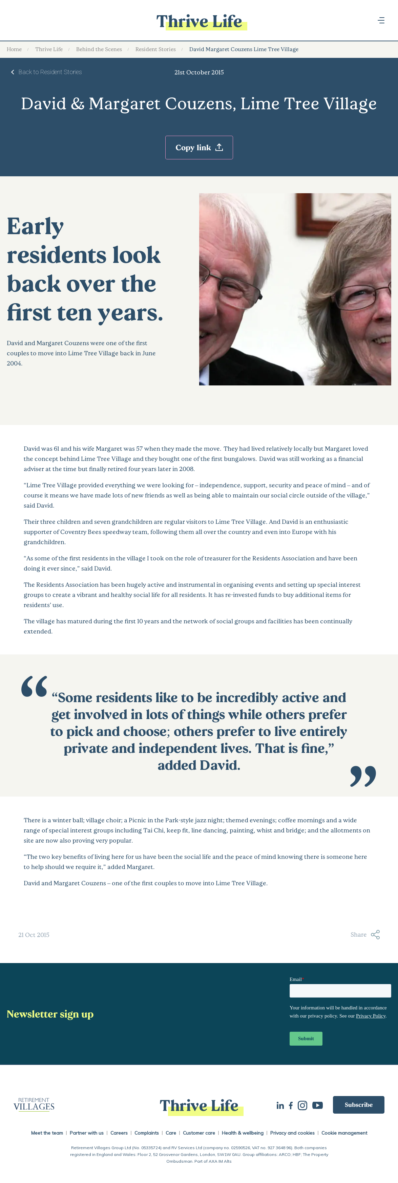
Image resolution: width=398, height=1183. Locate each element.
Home (14, 49)
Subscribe (359, 1104)
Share (365, 934)
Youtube (317, 1104)
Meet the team (47, 1133)
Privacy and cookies (292, 1133)
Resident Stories (155, 49)
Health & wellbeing (243, 1133)
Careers (119, 1133)
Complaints (146, 1133)
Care (171, 1133)
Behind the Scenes (99, 49)
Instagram (302, 1105)
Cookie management (344, 1133)
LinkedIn (280, 1104)
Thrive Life (49, 49)
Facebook (291, 1105)
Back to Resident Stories (50, 71)
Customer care (199, 1133)
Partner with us (87, 1133)
